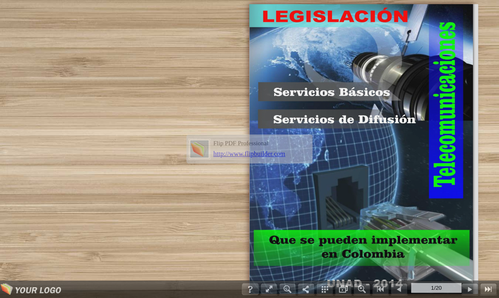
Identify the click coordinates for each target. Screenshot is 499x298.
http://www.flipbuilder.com (249, 153)
